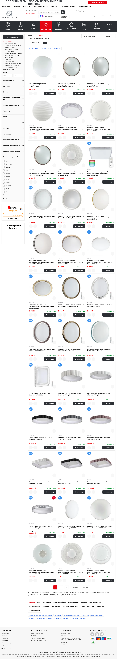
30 (7, 179)
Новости (5, 640)
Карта (63, 644)
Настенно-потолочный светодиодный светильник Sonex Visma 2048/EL (70, 173)
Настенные (9, 57)
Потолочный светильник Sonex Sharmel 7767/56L (40, 482)
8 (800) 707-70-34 (31, 12)
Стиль (82, 606)
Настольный (85, 615)
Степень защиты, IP (70, 606)
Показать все (7, 195)
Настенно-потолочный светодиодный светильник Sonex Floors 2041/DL (99, 572)
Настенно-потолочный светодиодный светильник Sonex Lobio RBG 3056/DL (41, 262)
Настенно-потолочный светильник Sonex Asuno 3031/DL (42, 217)
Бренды (17, 6)
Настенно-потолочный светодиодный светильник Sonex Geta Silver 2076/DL (99, 84)
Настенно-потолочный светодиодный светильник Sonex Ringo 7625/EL (99, 262)
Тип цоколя (56, 606)
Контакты (26, 6)
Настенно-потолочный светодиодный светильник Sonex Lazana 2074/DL (41, 572)
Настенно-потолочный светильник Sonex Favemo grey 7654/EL (71, 305)
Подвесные (9, 59)
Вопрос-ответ (66, 633)
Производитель (95, 602)
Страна (84, 602)
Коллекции (64, 642)
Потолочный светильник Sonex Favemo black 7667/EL (69, 350)
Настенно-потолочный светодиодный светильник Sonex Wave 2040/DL (41, 129)
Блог (3, 645)
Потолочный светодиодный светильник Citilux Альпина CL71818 (71, 128)
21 (8, 167)
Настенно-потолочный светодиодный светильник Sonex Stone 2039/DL (41, 84)
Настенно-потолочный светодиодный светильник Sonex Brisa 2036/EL (99, 129)
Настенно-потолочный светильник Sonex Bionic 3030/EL (71, 217)
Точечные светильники (13, 63)
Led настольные (47, 615)
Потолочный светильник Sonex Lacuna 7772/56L (40, 527)
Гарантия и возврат (68, 6)
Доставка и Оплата (41, 6)
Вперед (76, 587)
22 (7, 170)
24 (8, 176)
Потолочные (9, 61)
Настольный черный (96, 615)
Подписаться (97, 2)
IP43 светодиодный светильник (51, 48)
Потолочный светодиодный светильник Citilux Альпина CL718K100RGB (97, 173)
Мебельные (9, 51)
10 (7, 161)
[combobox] (91, 36)
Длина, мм (100, 606)
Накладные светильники (13, 53)
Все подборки (34, 610)
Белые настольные (34, 615)
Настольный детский (35, 618)
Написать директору (38, 640)
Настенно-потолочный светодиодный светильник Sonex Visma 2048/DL (70, 572)
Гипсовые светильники (13, 45)
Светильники (7, 41)
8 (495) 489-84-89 (31, 10)
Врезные (83, 618)
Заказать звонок (30, 13)
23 (8, 173)
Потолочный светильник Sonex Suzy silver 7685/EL (40, 394)
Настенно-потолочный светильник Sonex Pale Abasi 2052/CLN (100, 527)
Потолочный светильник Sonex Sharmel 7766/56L (98, 438)
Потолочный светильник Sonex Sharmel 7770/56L (98, 482)
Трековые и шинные (12, 65)
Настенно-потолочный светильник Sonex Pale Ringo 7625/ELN (71, 527)
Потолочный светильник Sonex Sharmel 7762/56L (69, 394)
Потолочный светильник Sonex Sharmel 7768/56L (69, 482)
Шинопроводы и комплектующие (10, 68)
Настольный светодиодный (52, 618)
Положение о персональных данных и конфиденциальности (71, 638)
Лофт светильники (11, 49)
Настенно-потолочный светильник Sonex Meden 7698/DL (42, 350)
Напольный (57, 615)
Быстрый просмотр (54, 76)
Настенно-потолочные (13, 55)
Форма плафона (59, 602)
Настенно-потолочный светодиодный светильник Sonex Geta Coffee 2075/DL (70, 84)
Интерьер (90, 606)
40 (8, 186)
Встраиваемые (10, 43)
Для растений (10, 47)
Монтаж (54, 6)
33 (8, 182)
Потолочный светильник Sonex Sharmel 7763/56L (98, 394)
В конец (86, 587)
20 (9, 164)
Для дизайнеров (85, 6)
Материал (47, 602)
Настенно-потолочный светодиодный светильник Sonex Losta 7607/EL (70, 262)
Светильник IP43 (33, 48)
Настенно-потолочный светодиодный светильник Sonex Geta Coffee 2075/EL (41, 173)
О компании (6, 6)
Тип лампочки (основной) (39, 606)
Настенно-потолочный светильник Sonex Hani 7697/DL (100, 305)
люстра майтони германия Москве (62, 652)
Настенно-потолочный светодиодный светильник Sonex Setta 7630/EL (41, 306)
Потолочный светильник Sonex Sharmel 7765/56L (69, 438)
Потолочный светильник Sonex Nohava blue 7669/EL (98, 350)
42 (7, 189)
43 (6, 192)
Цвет (39, 602)
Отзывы (4, 635)
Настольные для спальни (71, 615)
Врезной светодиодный (70, 618)
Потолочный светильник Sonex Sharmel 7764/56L (40, 438)
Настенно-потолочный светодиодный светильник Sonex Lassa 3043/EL (99, 217)
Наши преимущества (9, 643)
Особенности (73, 602)
